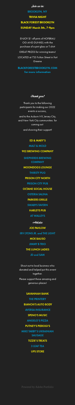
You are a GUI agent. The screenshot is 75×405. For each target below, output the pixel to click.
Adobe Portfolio (44, 386)
